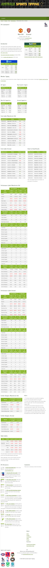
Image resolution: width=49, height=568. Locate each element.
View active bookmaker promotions (7, 54)
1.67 (39, 53)
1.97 (16, 72)
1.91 (39, 51)
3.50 (16, 67)
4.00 (16, 65)
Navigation (25, 18)
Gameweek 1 (13, 20)
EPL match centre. (4, 52)
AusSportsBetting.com (9, 470)
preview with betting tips (8, 57)
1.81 (16, 71)
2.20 (39, 55)
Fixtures (5, 20)
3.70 (39, 48)
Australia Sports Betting (30, 544)
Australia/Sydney (28, 38)
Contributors (28, 536)
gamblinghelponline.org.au (28, 554)
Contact (27, 535)
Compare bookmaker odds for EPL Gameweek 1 (33, 57)
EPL (9, 20)
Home (2, 20)
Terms (27, 538)
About (27, 533)
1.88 (16, 69)
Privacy (27, 539)
